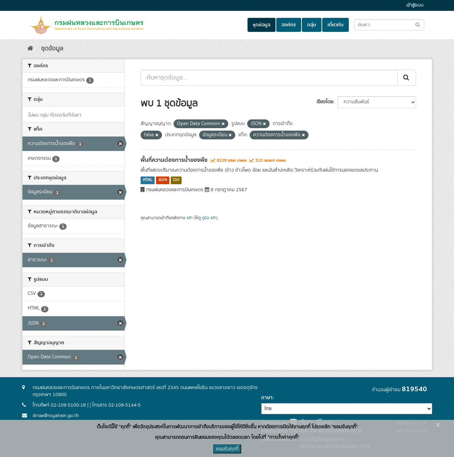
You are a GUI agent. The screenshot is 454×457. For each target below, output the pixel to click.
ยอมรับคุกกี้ (227, 448)
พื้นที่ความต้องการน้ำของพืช (174, 160)
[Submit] (406, 78)
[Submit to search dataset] (418, 24)
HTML (148, 180)
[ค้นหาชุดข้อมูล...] (269, 78)
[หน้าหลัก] (30, 48)
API (189, 218)
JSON (162, 180)
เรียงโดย (325, 101)
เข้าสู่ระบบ (414, 5)
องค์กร (289, 25)
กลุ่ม (311, 25)
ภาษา (266, 397)
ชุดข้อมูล (261, 25)
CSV (176, 180)
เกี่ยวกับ (335, 25)
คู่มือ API (209, 218)
